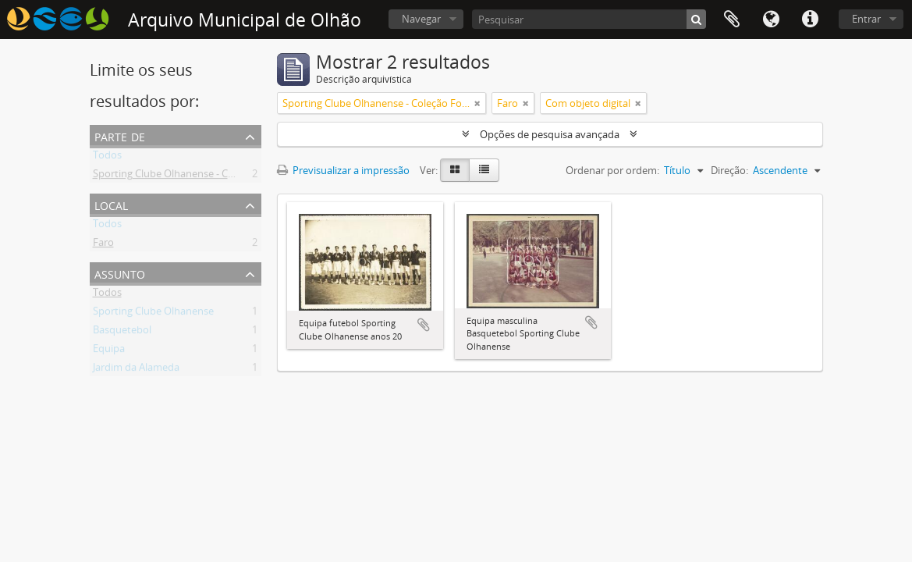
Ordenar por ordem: (612, 170)
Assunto (119, 272)
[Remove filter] (477, 103)
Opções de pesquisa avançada (549, 134)
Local (111, 204)
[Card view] (455, 170)
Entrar (866, 19)
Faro (103, 245)
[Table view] (484, 170)
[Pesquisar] (589, 19)
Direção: (729, 170)
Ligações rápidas (809, 19)
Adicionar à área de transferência (423, 325)
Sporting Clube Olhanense (153, 314)
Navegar (421, 19)
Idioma (770, 19)
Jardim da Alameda (136, 370)
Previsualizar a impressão (343, 170)
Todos (107, 158)
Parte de (119, 135)
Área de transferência (731, 19)
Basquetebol (122, 332)
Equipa (109, 351)
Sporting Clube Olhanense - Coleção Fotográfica (203, 176)
